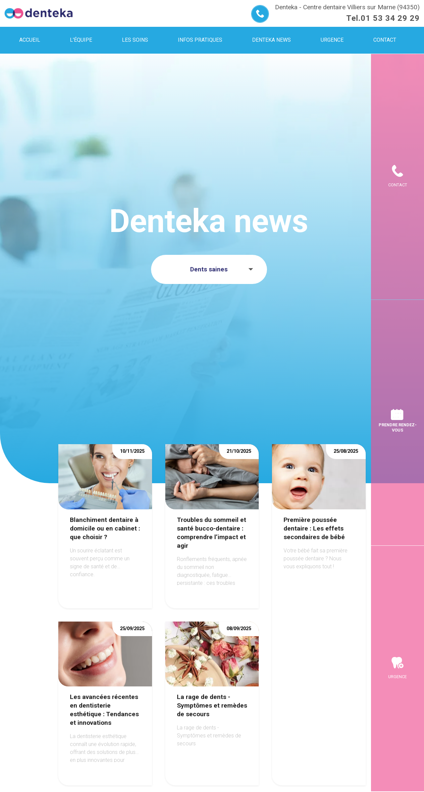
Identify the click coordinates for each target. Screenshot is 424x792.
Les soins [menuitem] (135, 40)
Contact (397, 184)
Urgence (397, 676)
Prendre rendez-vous (398, 427)
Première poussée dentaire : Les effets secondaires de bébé (314, 528)
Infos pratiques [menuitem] (200, 40)
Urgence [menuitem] (332, 40)
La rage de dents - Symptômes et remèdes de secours (212, 705)
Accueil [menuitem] (29, 40)
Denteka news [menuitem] (271, 40)
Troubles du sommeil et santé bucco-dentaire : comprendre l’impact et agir (211, 532)
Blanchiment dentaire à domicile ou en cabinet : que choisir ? (105, 528)
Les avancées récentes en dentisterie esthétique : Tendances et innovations (104, 709)
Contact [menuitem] (384, 40)
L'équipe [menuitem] (81, 40)
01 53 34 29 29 (390, 18)
